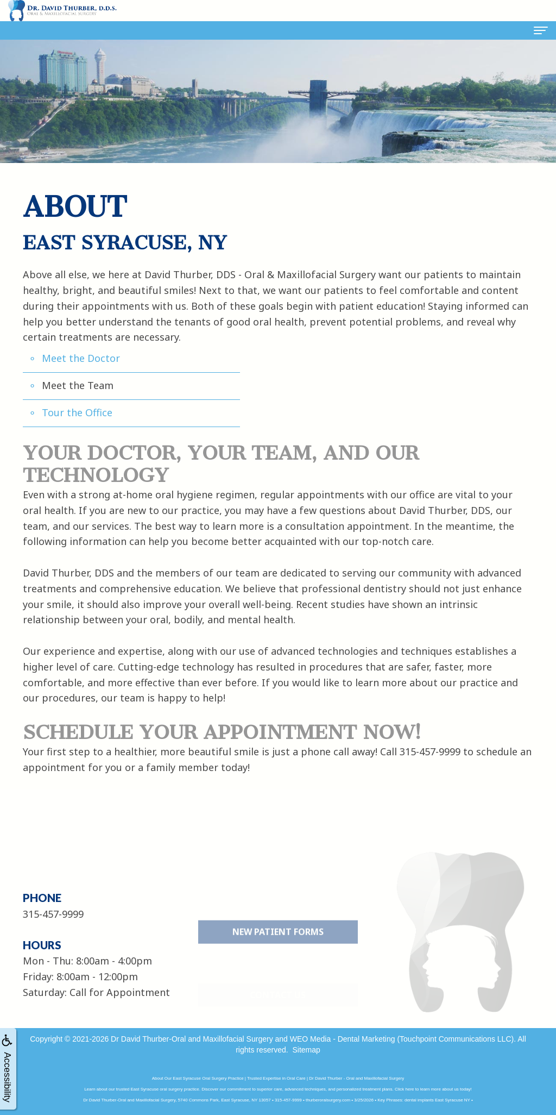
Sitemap (306, 1049)
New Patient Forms (278, 955)
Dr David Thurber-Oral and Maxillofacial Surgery (192, 1039)
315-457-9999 (430, 751)
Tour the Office (77, 412)
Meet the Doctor (81, 358)
